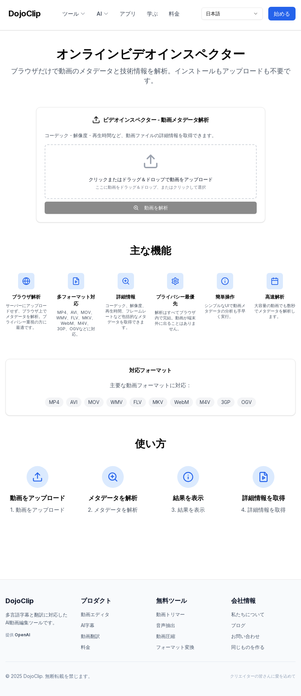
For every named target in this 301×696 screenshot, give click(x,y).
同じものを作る (248, 647)
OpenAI (22, 634)
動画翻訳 (90, 636)
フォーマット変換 (175, 647)
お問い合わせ (245, 636)
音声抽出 (165, 625)
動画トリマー (170, 614)
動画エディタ (95, 614)
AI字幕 (87, 625)
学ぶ (152, 13)
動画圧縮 (165, 636)
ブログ (238, 625)
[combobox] (232, 14)
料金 (174, 13)
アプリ (128, 13)
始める (282, 13)
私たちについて (248, 614)
